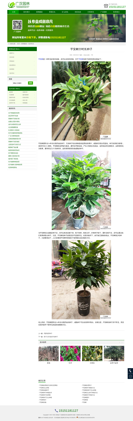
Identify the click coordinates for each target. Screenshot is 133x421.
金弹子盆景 (114, 363)
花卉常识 (31, 44)
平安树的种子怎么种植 (89, 390)
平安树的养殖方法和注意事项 (48, 385)
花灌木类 (25, 92)
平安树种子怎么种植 (45, 397)
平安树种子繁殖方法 (88, 388)
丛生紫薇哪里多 (13, 127)
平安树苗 (85, 400)
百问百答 (11, 57)
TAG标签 (45, 417)
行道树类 (11, 94)
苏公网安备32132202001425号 (86, 417)
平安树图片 (85, 397)
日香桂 (92, 363)
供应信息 (78, 12)
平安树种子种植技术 (45, 392)
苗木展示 (26, 12)
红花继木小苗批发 (13, 130)
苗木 (39, 417)
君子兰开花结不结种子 (51, 336)
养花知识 (11, 61)
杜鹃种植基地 (12, 167)
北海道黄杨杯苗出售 (14, 139)
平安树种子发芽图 (44, 395)
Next (121, 342)
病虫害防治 (12, 65)
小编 (84, 55)
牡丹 (70, 363)
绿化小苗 (25, 100)
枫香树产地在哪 (13, 147)
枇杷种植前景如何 (13, 150)
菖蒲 (48, 363)
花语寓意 (11, 69)
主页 (13, 12)
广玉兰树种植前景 (13, 136)
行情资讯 (91, 12)
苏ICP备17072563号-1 (70, 417)
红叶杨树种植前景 (13, 161)
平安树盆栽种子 (44, 390)
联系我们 (116, 12)
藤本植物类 (26, 94)
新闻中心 (11, 53)
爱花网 (62, 417)
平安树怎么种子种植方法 (90, 392)
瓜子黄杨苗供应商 (13, 113)
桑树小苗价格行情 (13, 156)
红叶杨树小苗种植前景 (15, 164)
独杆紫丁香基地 (13, 159)
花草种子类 (12, 103)
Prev (120, 342)
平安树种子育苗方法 (88, 395)
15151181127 (117, 6)
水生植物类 (12, 100)
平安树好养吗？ (87, 385)
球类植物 (25, 103)
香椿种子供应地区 (13, 141)
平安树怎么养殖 (44, 388)
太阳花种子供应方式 (14, 144)
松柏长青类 (26, 97)
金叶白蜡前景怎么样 (14, 124)
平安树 (40, 59)
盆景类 (11, 92)
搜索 (30, 83)
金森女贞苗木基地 (13, 121)
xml (42, 417)
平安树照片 (42, 400)
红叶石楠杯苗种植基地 (15, 133)
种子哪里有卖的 (13, 153)
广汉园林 (103, 12)
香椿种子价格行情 (13, 118)
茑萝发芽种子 (48, 333)
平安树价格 (42, 402)
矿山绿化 (65, 12)
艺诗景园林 (57, 417)
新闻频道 (39, 12)
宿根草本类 (12, 97)
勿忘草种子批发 (13, 116)
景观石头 (52, 12)
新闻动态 (12, 49)
